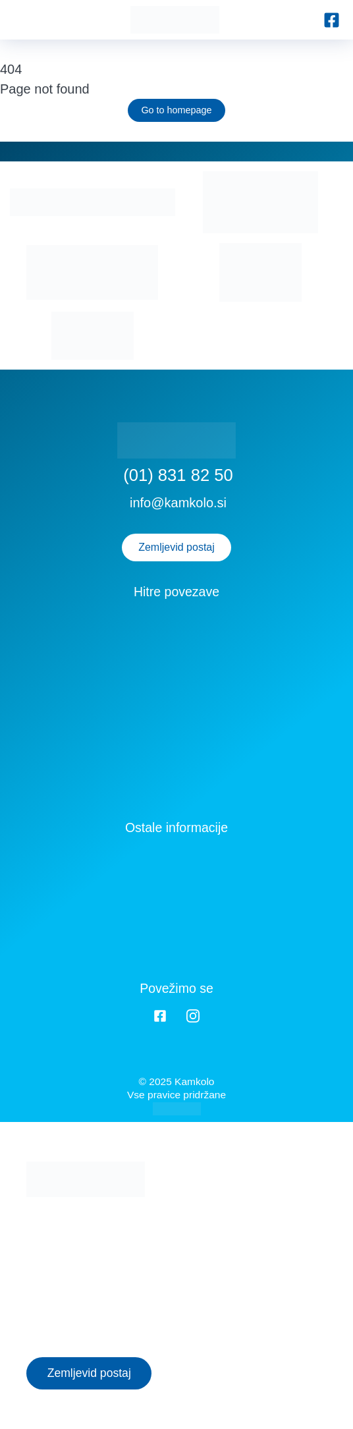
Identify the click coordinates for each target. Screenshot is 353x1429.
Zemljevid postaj (176, 547)
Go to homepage (176, 110)
